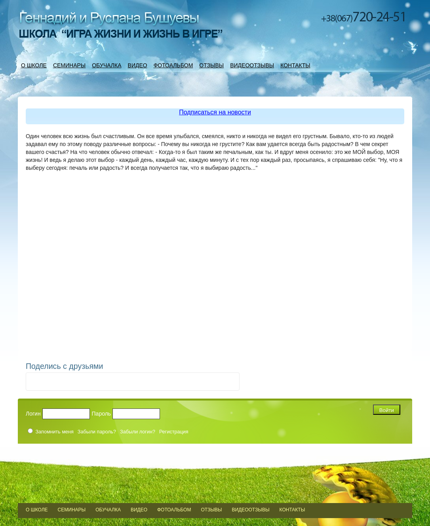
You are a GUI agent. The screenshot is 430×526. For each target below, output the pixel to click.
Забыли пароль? (97, 432)
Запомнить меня (55, 432)
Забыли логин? (137, 432)
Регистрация (173, 432)
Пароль (101, 413)
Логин (33, 413)
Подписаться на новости (215, 112)
